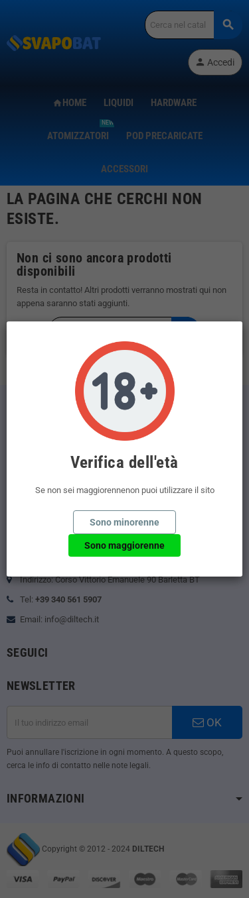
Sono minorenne (124, 522)
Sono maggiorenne (124, 545)
